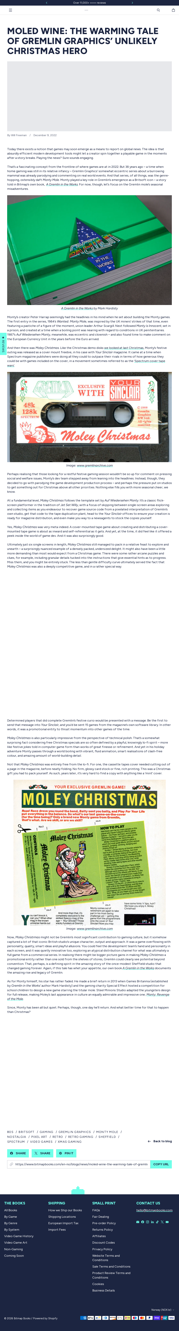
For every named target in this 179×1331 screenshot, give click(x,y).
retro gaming (80, 1137)
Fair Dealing (100, 1217)
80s (10, 1132)
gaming (46, 1132)
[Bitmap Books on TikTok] (157, 1221)
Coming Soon (14, 1256)
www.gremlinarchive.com (95, 465)
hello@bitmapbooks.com (154, 1210)
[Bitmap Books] (86, 10)
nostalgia (16, 1137)
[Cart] (174, 10)
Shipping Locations (62, 1217)
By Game (10, 1217)
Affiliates (99, 1236)
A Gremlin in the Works (77, 308)
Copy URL (161, 1164)
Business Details (103, 1290)
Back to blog (160, 1141)
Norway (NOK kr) (161, 1309)
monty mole (107, 1132)
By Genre (10, 1223)
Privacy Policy (102, 1249)
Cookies (98, 1284)
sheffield (107, 1137)
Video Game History (18, 1236)
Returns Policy (102, 1230)
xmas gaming (70, 1141)
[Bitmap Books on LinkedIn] (152, 1221)
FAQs (96, 1210)
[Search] (158, 10)
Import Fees (57, 1230)
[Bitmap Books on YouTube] (167, 1221)
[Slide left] (46, 2)
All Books (10, 1210)
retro (57, 1137)
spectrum (16, 1141)
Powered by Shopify (45, 1318)
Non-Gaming (13, 1249)
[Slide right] (132, 2)
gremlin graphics (75, 1132)
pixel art (39, 1137)
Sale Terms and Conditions (111, 1266)
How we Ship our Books (65, 1210)
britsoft (26, 1132)
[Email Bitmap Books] (137, 1221)
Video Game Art (15, 1242)
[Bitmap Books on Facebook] (142, 1221)
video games (41, 1141)
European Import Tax (63, 1223)
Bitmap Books (22, 1318)
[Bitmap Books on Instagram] (147, 1221)
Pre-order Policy (104, 1223)
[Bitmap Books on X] (162, 1221)
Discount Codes (103, 1242)
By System (11, 1230)
